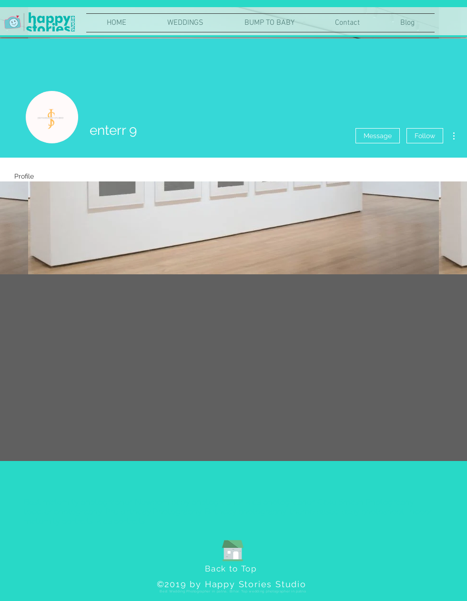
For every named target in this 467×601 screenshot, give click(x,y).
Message (378, 136)
